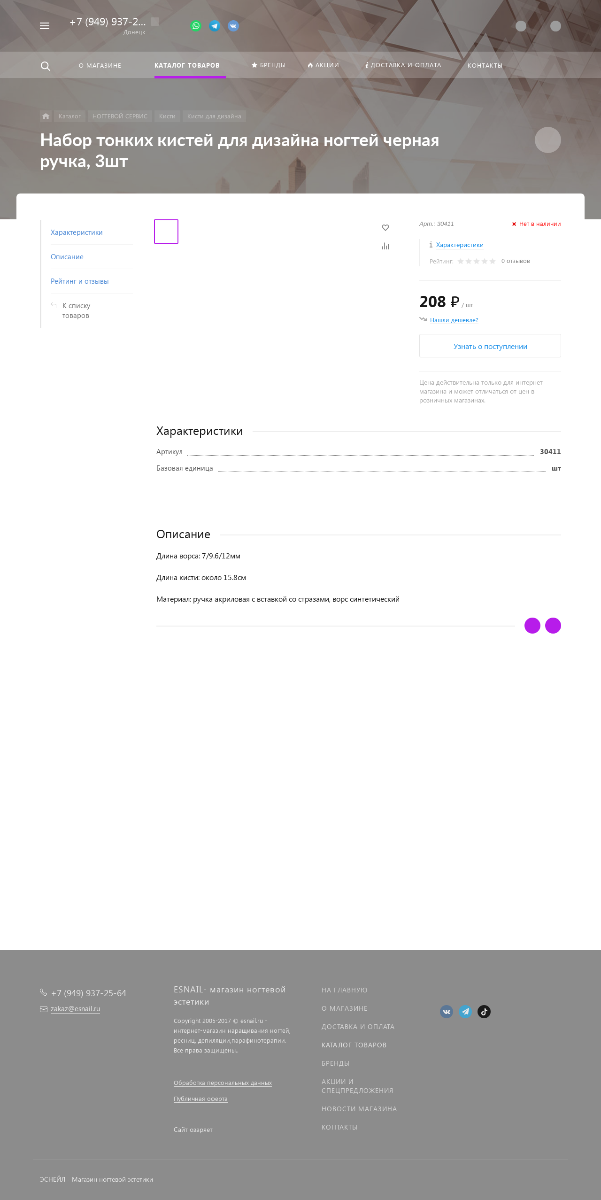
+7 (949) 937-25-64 (114, 21)
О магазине (345, 1008)
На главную (345, 989)
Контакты (340, 1127)
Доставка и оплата (358, 1026)
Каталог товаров (354, 1044)
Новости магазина (359, 1108)
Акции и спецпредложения (357, 1086)
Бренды (336, 1063)
